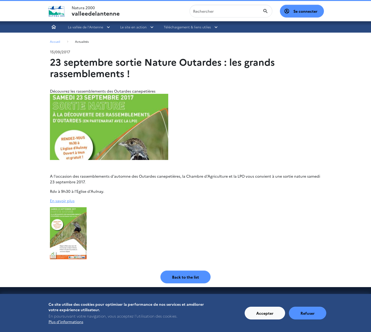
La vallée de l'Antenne (85, 27)
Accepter (265, 315)
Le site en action (133, 27)
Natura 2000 (96, 11)
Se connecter (305, 11)
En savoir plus (62, 200)
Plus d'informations (66, 323)
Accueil (53, 27)
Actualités (82, 41)
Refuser (307, 315)
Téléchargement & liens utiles (187, 27)
